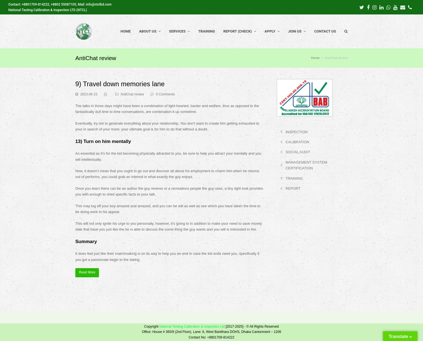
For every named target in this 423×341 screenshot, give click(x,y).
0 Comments (165, 94)
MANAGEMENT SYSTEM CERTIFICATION (306, 165)
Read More (87, 272)
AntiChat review (132, 94)
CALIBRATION (297, 142)
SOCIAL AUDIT (297, 152)
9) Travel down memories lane (120, 84)
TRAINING (294, 178)
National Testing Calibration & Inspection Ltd (192, 326)
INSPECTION (296, 132)
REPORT (292, 188)
